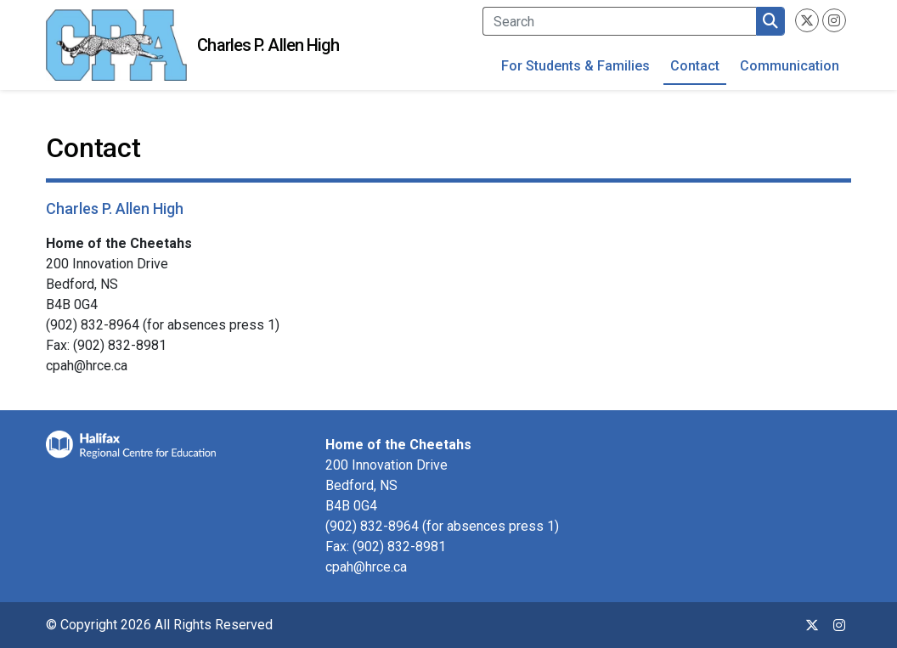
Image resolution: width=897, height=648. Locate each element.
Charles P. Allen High (268, 45)
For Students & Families (575, 66)
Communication (789, 66)
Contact (694, 66)
